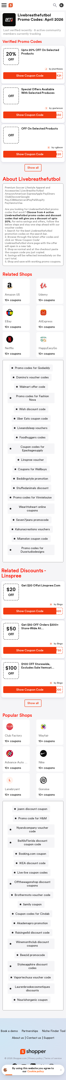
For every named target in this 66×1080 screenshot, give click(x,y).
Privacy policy (35, 1058)
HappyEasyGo (48, 348)
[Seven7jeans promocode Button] (31, 519)
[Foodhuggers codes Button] (31, 437)
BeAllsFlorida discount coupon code (32, 842)
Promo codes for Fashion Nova (32, 398)
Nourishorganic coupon (32, 999)
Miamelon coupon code (32, 538)
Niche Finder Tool (53, 1031)
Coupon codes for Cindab (32, 913)
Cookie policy (35, 1071)
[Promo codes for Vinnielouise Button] (31, 497)
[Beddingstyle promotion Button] (31, 478)
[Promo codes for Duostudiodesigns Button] (31, 550)
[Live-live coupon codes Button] (31, 872)
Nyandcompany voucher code (32, 829)
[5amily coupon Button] (31, 904)
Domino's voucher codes (32, 377)
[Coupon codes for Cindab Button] (31, 913)
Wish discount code (32, 409)
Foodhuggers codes (32, 437)
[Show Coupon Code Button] (29, 75)
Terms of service (53, 1058)
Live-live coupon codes (32, 872)
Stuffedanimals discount (32, 488)
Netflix (9, 348)
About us (18, 1037)
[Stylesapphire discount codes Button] (31, 966)
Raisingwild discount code (32, 932)
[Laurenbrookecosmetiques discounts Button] (31, 988)
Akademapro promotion (32, 923)
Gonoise (44, 789)
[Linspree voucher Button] (31, 459)
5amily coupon (32, 904)
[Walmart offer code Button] (31, 386)
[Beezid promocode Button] (31, 955)
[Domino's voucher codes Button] (31, 377)
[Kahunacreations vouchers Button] (31, 529)
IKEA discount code (32, 863)
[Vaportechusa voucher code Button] (31, 977)
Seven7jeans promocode (32, 519)
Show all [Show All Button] (33, 167)
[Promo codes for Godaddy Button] (31, 368)
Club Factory (13, 735)
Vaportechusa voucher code (32, 977)
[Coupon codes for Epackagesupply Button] (31, 448)
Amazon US (12, 294)
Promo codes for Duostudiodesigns (32, 550)
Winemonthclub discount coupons (32, 944)
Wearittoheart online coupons (32, 508)
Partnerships (30, 1031)
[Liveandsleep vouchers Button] (31, 428)
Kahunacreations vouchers (32, 529)
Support (49, 1037)
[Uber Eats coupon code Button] (31, 418)
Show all (33, 703)
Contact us (33, 1037)
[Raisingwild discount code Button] (31, 932)
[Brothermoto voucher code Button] (31, 895)
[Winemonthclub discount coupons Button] (31, 944)
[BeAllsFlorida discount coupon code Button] (31, 842)
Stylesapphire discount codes (32, 966)
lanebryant (12, 789)
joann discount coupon (32, 808)
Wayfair (44, 735)
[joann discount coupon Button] (31, 809)
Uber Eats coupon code (32, 418)
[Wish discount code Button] (31, 409)
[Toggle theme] (61, 5)
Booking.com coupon (32, 853)
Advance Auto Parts (18, 762)
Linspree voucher (32, 459)
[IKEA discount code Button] (31, 863)
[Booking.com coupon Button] (31, 853)
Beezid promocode (32, 955)
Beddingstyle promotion (32, 478)
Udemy (43, 294)
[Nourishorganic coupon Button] (31, 999)
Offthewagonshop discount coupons (32, 884)
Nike (42, 762)
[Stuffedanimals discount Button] (31, 488)
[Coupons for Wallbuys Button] (31, 469)
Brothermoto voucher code (32, 895)
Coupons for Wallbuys (32, 469)
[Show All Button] (33, 703)
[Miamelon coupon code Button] (31, 538)
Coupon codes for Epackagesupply (32, 448)
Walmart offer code (32, 386)
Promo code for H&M (32, 818)
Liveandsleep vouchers (32, 428)
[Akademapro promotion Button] (31, 923)
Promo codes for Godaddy (32, 367)
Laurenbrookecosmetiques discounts (32, 988)
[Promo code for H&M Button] (31, 818)
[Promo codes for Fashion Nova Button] (31, 398)
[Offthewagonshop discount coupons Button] (31, 884)
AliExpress (45, 321)
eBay (8, 321)
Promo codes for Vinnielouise (32, 497)
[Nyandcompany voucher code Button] (31, 829)
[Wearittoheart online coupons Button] (31, 508)
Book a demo (9, 1031)
